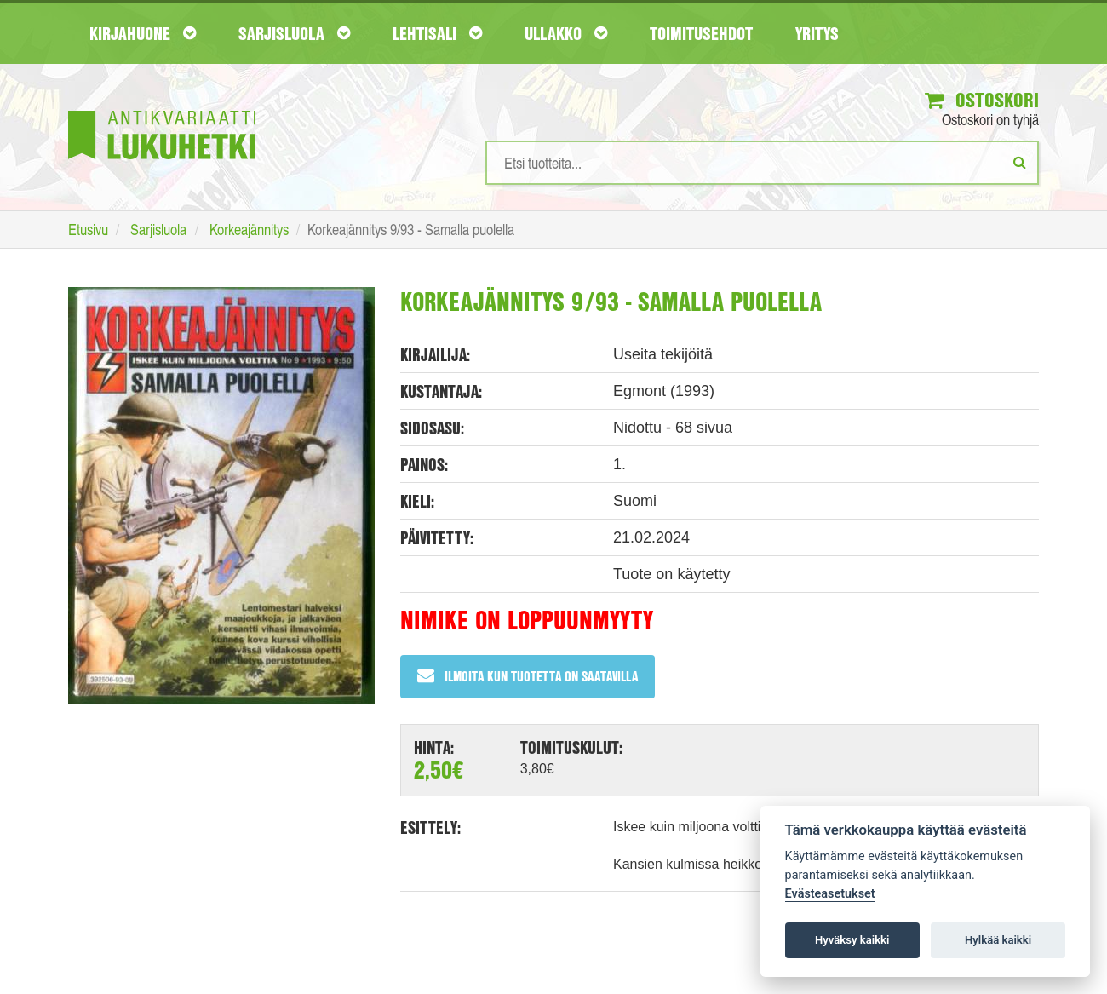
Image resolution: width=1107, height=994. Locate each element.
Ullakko (566, 33)
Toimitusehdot (701, 33)
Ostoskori (982, 99)
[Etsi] (1019, 161)
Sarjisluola (294, 33)
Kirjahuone (142, 33)
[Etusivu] (161, 109)
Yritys (817, 33)
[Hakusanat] (762, 163)
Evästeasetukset (830, 894)
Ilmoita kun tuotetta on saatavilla (527, 676)
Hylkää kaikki (998, 940)
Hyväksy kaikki (852, 940)
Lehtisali (437, 33)
